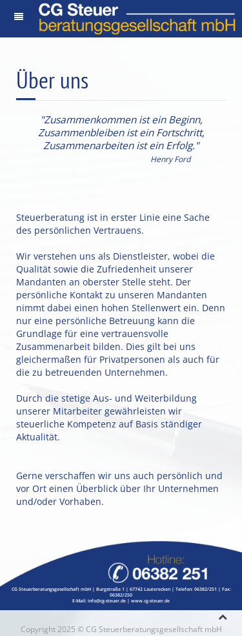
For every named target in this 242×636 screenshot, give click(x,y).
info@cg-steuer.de (107, 601)
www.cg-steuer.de (150, 601)
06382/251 (205, 589)
